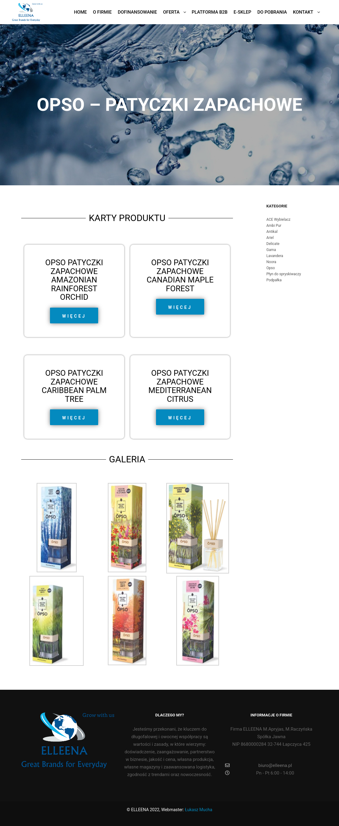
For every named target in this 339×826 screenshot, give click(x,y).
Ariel (270, 238)
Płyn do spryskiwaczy (283, 274)
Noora (271, 262)
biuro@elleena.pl (258, 765)
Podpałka (273, 280)
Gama (271, 250)
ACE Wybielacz (278, 219)
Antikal (272, 232)
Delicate (272, 244)
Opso (270, 268)
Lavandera (274, 256)
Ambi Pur (273, 225)
